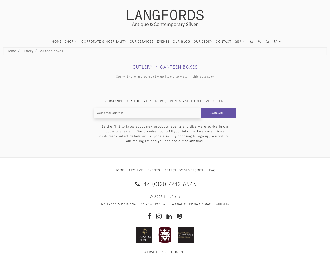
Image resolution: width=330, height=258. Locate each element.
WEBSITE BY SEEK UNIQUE (165, 252)
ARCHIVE (136, 170)
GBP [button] (239, 41)
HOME (56, 41)
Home (11, 51)
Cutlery (27, 51)
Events (163, 41)
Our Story (203, 41)
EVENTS (154, 170)
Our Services (142, 41)
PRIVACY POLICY (153, 204)
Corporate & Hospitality (103, 41)
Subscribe (218, 113)
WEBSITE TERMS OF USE (191, 204)
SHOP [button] (70, 41)
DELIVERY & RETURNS (118, 204)
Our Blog (181, 41)
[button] (259, 41)
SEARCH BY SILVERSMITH (185, 170)
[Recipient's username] (147, 113)
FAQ (212, 170)
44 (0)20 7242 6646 (165, 184)
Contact (223, 41)
